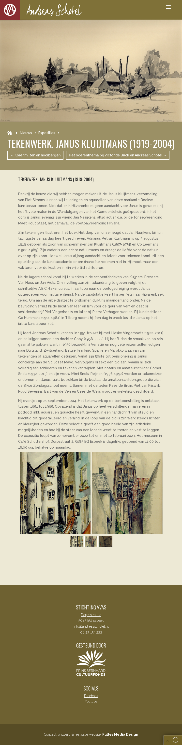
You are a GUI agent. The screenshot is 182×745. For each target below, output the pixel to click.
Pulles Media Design (120, 734)
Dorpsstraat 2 (91, 615)
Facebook (91, 696)
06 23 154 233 (91, 632)
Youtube (91, 702)
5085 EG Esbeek (91, 620)
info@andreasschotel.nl (91, 626)
